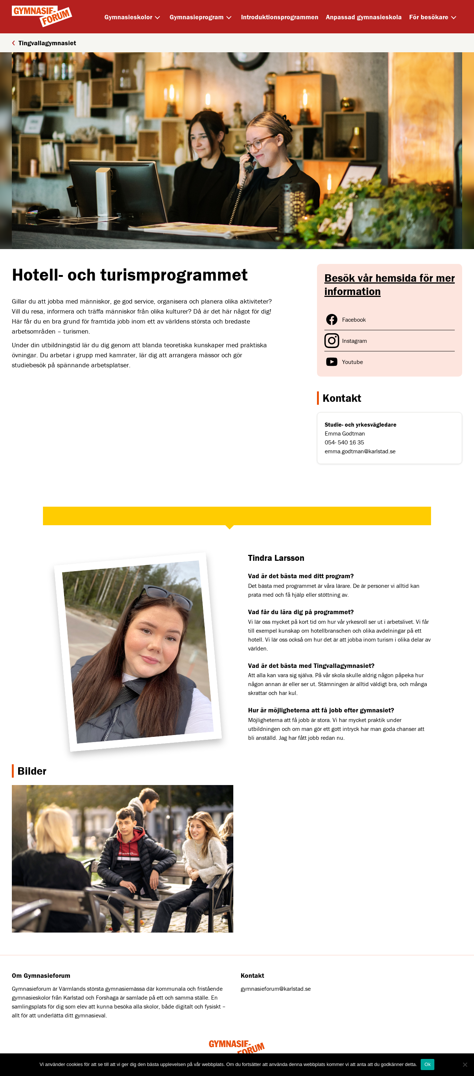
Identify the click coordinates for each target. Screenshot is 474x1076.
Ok (427, 1064)
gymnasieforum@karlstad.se (276, 988)
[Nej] (464, 1064)
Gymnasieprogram (197, 17)
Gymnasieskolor (128, 17)
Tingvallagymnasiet (44, 43)
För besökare (428, 17)
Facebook (345, 319)
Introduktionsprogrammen (279, 17)
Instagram (345, 340)
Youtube (343, 361)
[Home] (42, 16)
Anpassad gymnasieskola (364, 17)
